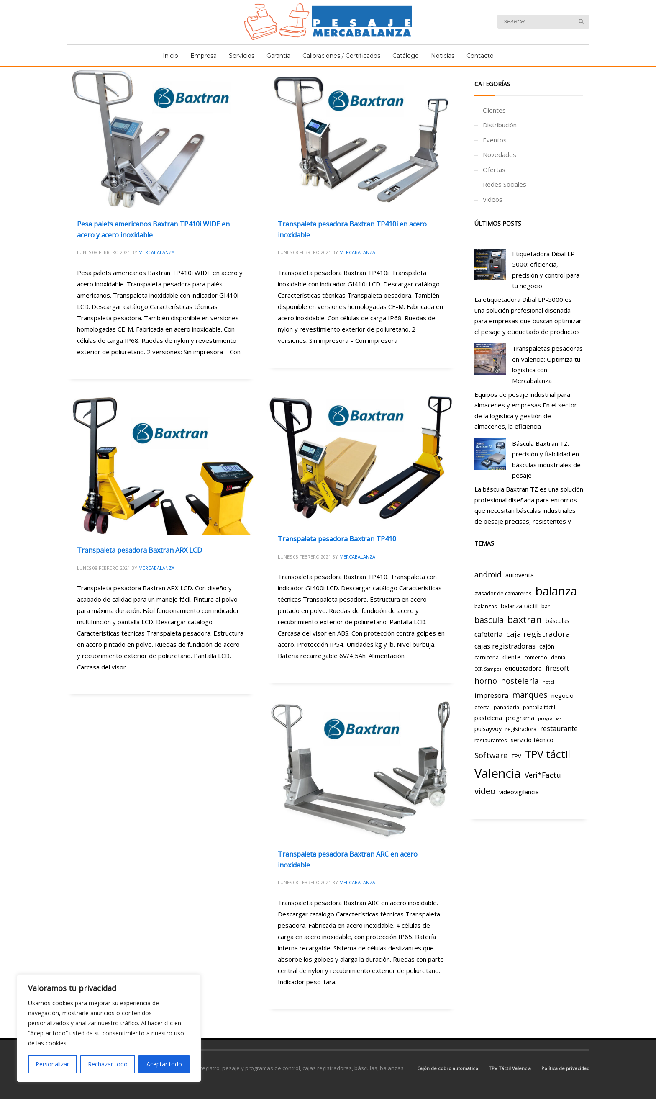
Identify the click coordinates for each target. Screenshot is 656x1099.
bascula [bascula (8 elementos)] (489, 619)
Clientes (494, 110)
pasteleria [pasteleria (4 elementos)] (488, 717)
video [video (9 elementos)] (484, 791)
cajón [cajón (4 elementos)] (546, 646)
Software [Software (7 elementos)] (491, 755)
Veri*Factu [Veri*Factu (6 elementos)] (543, 775)
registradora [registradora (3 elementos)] (520, 729)
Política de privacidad (565, 1068)
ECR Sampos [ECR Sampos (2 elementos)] (487, 669)
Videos (492, 199)
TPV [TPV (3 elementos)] (516, 756)
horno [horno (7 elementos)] (485, 680)
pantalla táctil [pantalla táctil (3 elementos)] (539, 707)
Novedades (499, 154)
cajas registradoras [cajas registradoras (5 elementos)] (505, 646)
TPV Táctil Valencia (510, 1068)
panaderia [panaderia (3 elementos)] (506, 707)
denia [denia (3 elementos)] (558, 657)
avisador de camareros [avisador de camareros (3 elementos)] (503, 593)
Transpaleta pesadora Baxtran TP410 (337, 538)
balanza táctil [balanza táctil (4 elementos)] (519, 606)
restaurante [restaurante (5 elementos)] (559, 728)
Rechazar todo (108, 1064)
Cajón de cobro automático (447, 1068)
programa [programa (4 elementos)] (520, 717)
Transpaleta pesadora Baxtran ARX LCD (139, 550)
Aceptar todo (164, 1064)
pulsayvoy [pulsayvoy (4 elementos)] (488, 728)
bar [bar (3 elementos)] (545, 606)
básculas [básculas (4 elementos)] (557, 620)
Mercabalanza (156, 252)
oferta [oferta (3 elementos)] (482, 707)
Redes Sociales (504, 184)
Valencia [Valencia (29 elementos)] (497, 773)
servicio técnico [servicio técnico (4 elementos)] (532, 740)
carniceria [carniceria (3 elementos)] (486, 657)
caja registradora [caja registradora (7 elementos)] (538, 633)
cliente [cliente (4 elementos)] (511, 657)
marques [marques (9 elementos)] (530, 694)
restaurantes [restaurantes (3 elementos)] (490, 740)
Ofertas (494, 169)
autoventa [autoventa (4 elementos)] (519, 575)
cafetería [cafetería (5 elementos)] (488, 634)
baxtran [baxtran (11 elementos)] (524, 619)
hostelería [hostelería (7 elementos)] (520, 680)
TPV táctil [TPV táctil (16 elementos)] (547, 754)
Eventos (495, 140)
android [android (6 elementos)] (488, 574)
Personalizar (52, 1064)
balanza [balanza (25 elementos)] (556, 591)
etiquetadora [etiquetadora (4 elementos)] (523, 668)
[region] (109, 1028)
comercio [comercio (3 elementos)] (535, 657)
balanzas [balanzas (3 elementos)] (485, 606)
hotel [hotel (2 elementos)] (548, 682)
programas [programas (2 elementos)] (549, 718)
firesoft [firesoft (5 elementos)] (557, 668)
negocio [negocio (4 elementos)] (562, 695)
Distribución (500, 125)
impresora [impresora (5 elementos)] (491, 695)
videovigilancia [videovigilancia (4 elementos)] (519, 792)
